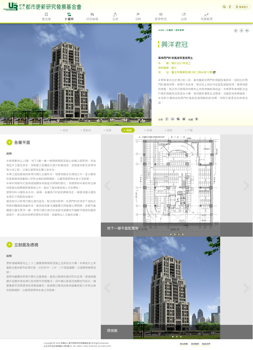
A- (236, 30)
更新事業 (179, 30)
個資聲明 (195, 343)
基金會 (46, 19)
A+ (247, 30)
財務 (149, 130)
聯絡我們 (206, 343)
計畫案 (69, 19)
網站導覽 (184, 343)
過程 (169, 130)
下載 (190, 130)
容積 (108, 130)
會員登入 (242, 6)
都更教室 (161, 19)
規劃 (129, 130)
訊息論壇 (92, 19)
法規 (115, 19)
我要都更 (207, 19)
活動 (138, 19)
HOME (161, 30)
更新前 (87, 130)
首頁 (65, 130)
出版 (184, 19)
